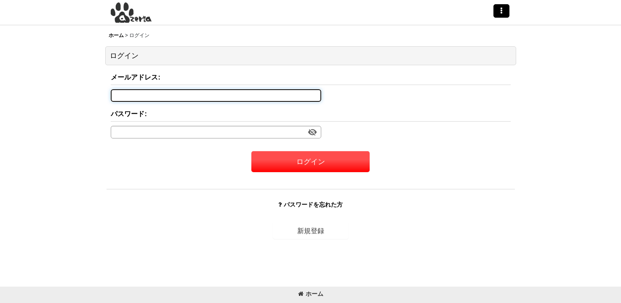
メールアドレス (134, 77)
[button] (501, 11)
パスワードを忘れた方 (310, 204)
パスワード (127, 113)
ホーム (310, 293)
